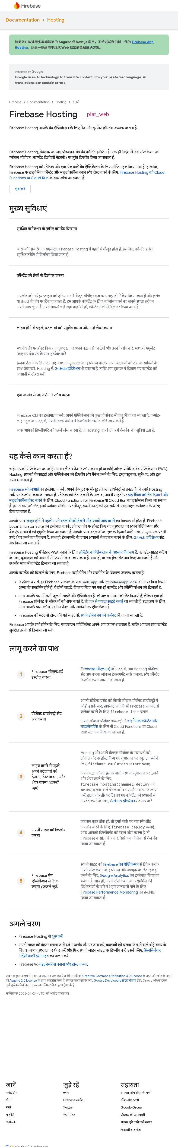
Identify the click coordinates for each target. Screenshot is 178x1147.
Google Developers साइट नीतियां (115, 981)
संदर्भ (8, 1100)
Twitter (68, 1107)
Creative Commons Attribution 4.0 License (112, 976)
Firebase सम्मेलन (74, 1100)
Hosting (55, 20)
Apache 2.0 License (23, 981)
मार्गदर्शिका (12, 1092)
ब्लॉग (66, 1092)
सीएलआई (24, 489)
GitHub (11, 1122)
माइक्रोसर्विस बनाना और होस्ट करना (62, 964)
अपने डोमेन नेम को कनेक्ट (98, 615)
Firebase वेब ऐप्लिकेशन (121, 864)
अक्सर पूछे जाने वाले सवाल (136, 1122)
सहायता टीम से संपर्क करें (135, 1092)
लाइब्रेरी (10, 1115)
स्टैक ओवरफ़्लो (130, 1100)
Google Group (131, 1107)
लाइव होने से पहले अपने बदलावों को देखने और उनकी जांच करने (70, 521)
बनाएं (76, 102)
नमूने (8, 1107)
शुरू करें (20, 189)
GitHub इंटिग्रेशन (67, 369)
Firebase (15, 102)
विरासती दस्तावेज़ (131, 1130)
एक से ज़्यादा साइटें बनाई (106, 601)
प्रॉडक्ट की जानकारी (133, 1115)
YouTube (69, 1115)
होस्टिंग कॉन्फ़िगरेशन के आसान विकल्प (106, 552)
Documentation (23, 20)
